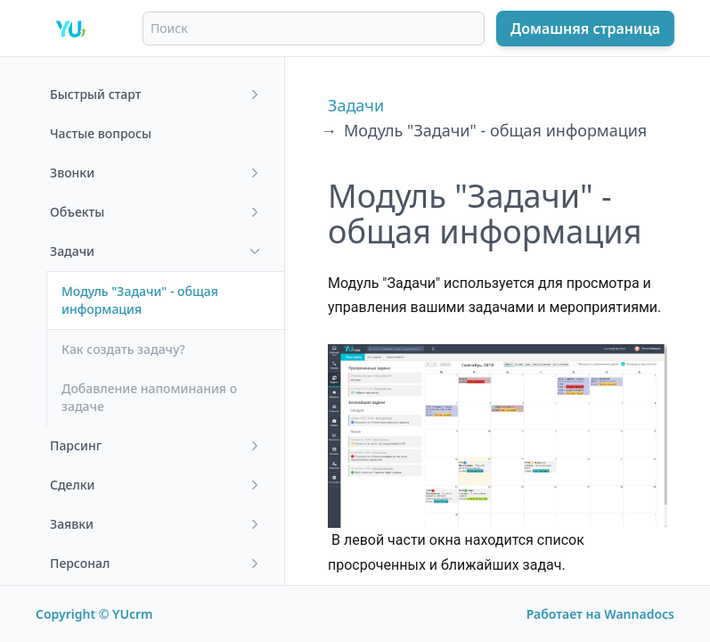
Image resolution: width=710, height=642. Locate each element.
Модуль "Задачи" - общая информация (495, 130)
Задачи (356, 105)
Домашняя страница (585, 28)
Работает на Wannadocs (600, 613)
